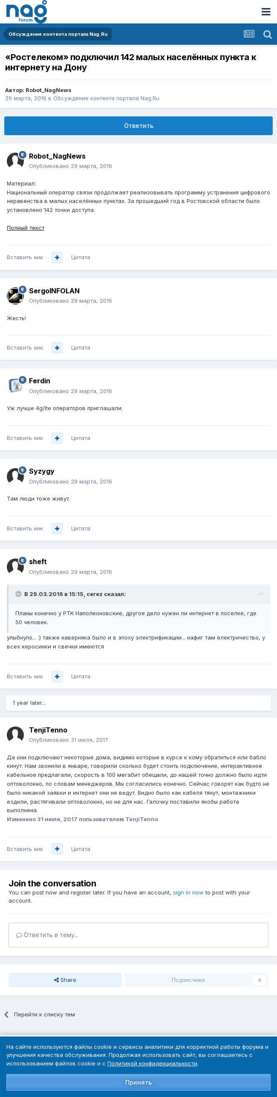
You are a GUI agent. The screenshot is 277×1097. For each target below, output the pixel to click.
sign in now (188, 892)
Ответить (138, 125)
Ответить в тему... (47, 934)
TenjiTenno (48, 730)
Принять (138, 1082)
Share (65, 979)
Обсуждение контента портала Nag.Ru (106, 98)
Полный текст (25, 227)
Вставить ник (25, 257)
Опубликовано (70, 165)
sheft (38, 561)
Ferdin (39, 380)
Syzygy (42, 471)
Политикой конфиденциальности (152, 1063)
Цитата (80, 257)
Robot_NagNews (49, 90)
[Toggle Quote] (19, 593)
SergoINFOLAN (54, 291)
